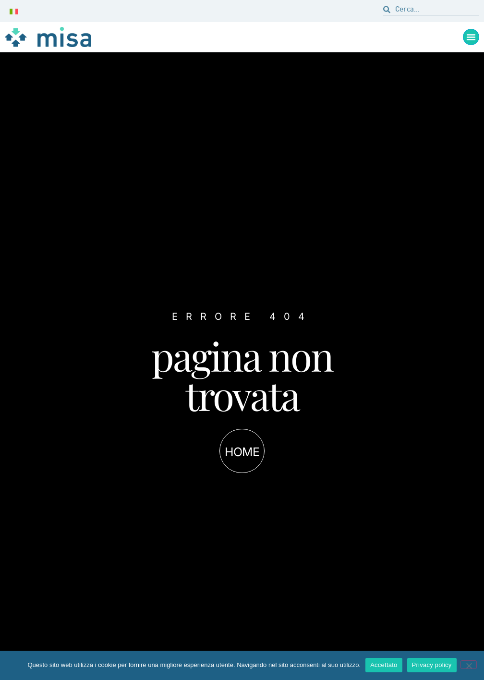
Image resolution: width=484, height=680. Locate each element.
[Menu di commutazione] (471, 37)
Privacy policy (432, 664)
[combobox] (431, 11)
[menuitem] (16, 11)
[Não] (468, 664)
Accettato (383, 664)
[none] (16, 11)
